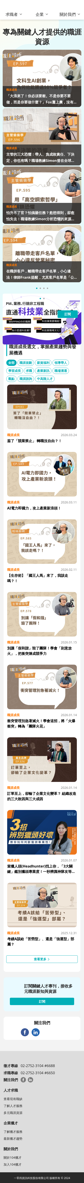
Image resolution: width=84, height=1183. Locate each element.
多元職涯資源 (13, 1113)
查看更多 (42, 959)
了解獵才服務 (13, 1131)
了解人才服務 (13, 1106)
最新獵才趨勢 (13, 1138)
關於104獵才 (13, 1157)
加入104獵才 (13, 1164)
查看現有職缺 (13, 1099)
